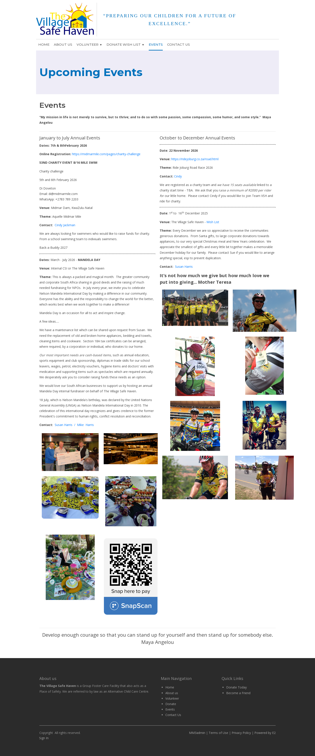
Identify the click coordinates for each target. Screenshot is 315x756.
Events (156, 44)
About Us (63, 44)
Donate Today (236, 687)
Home (43, 44)
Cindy (178, 176)
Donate (170, 704)
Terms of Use (218, 733)
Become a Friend (238, 693)
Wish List (212, 222)
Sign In (44, 738)
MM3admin (197, 733)
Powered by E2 (265, 733)
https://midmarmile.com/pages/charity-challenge (106, 154)
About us (171, 693)
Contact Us (178, 44)
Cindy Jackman (65, 225)
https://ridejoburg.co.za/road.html (195, 159)
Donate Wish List (124, 44)
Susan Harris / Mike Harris (74, 425)
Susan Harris (184, 266)
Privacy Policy (241, 733)
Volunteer (87, 44)
